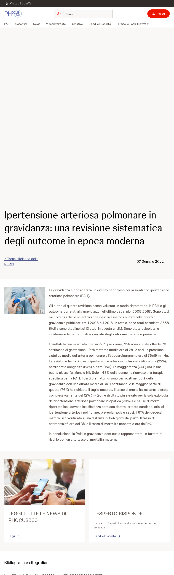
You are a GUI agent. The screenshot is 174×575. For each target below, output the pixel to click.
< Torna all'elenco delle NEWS (21, 261)
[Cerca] (85, 14)
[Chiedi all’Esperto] (107, 536)
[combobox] (83, 14)
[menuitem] (8, 24)
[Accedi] (158, 13)
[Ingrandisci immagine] (41, 311)
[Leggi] (14, 536)
